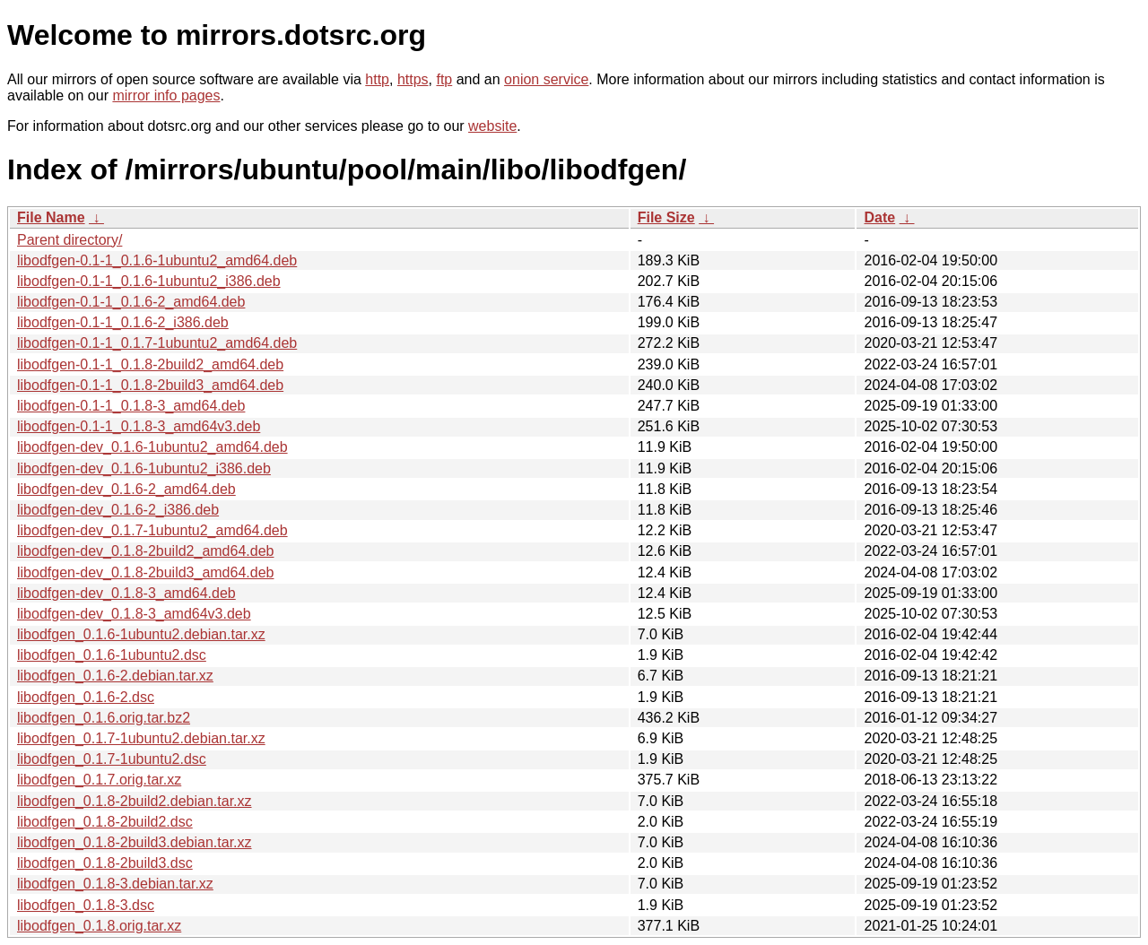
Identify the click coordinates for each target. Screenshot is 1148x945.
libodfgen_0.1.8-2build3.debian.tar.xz (134, 842)
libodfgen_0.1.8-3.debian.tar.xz (115, 883)
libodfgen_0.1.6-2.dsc (85, 697)
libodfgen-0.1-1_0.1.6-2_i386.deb (123, 322)
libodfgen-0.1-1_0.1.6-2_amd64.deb (131, 301)
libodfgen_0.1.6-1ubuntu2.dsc (111, 655)
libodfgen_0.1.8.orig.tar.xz (99, 925)
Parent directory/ (69, 239)
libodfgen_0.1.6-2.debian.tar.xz (115, 675)
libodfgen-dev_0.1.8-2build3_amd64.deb (145, 572)
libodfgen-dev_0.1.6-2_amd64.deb (126, 489)
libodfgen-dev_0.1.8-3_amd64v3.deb (134, 613)
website (492, 126)
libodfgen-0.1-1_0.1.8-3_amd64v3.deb (138, 426)
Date (879, 217)
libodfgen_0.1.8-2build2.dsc (105, 821)
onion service (546, 79)
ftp (444, 79)
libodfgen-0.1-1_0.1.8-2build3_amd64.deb (150, 385)
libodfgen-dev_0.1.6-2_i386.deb (118, 509)
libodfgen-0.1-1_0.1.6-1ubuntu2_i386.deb (149, 281)
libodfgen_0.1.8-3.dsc (85, 905)
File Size (666, 217)
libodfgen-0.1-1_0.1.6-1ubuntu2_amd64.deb (157, 260)
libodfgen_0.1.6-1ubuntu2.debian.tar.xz (141, 634)
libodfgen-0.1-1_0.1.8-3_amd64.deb (131, 405)
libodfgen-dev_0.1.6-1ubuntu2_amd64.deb (152, 447)
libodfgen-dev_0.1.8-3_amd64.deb (126, 593)
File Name (51, 217)
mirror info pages (166, 95)
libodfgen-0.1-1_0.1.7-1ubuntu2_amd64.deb (157, 343)
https (413, 79)
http (377, 79)
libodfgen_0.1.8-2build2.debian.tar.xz (134, 801)
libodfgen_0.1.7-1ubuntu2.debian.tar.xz (141, 738)
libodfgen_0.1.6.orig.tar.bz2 (103, 717)
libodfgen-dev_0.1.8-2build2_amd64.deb (145, 551)
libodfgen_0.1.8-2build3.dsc (105, 863)
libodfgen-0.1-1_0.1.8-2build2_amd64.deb (150, 364)
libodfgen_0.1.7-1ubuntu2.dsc (111, 759)
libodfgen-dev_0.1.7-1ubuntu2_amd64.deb (152, 530)
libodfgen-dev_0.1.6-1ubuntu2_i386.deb (144, 468)
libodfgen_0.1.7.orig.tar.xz (99, 779)
